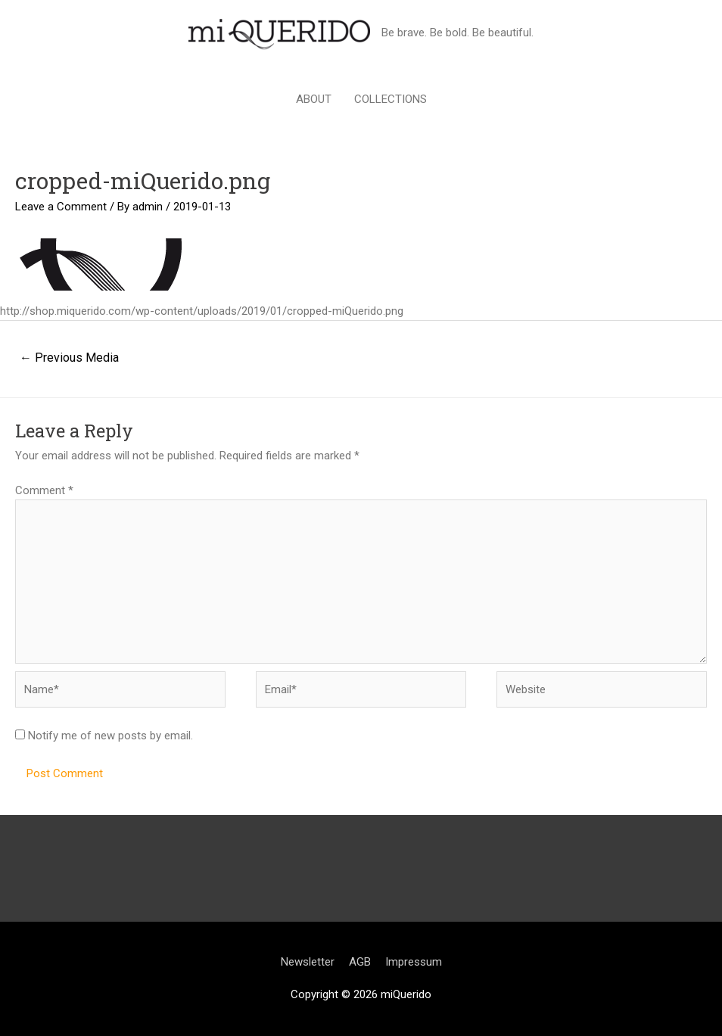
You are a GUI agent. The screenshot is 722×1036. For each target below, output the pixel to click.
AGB (360, 962)
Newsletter (308, 962)
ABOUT (313, 99)
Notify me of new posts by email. (110, 735)
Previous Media (69, 357)
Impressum (413, 962)
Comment (44, 490)
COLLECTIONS (390, 99)
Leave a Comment (61, 206)
